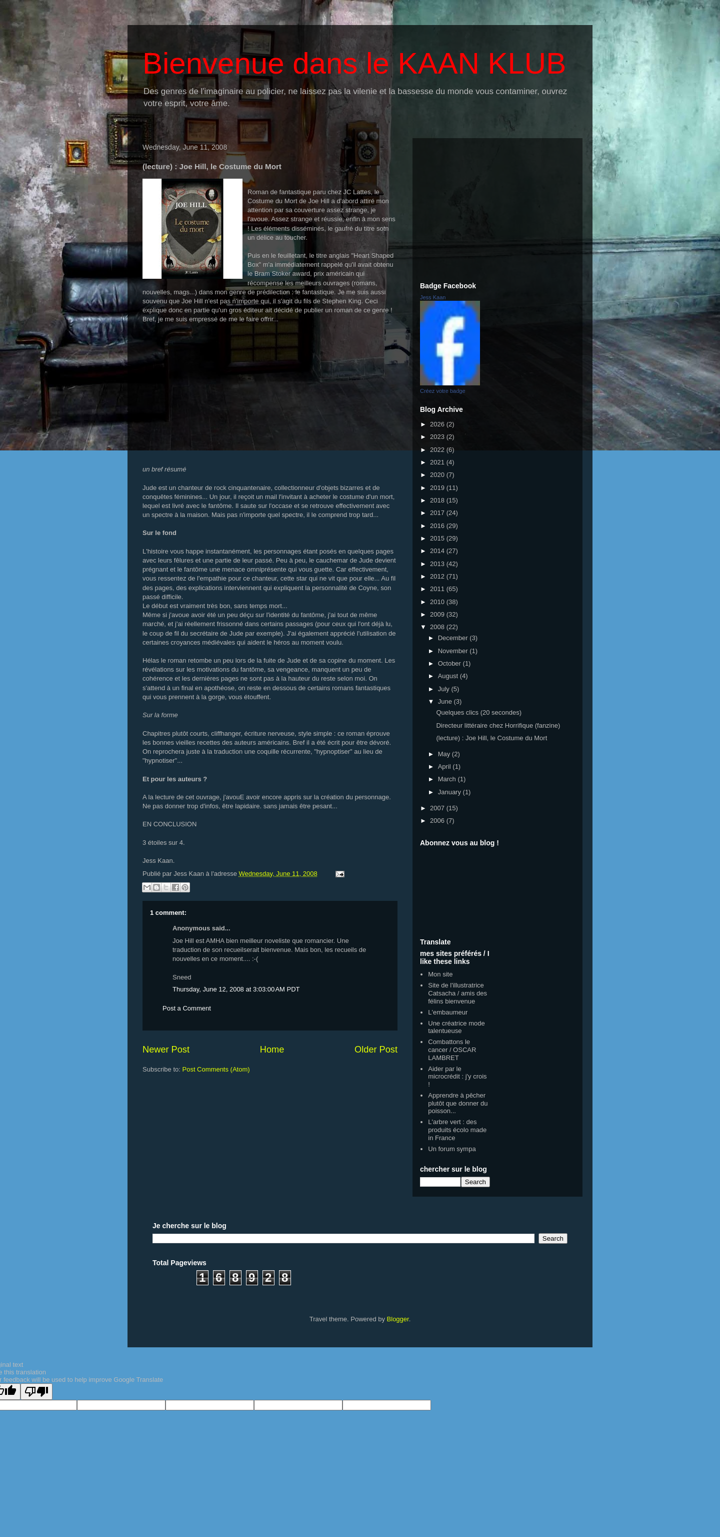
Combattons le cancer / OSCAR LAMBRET (452, 1049)
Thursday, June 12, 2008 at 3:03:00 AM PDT (236, 989)
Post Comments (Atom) (216, 1069)
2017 (438, 513)
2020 (438, 474)
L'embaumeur (448, 1012)
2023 (438, 436)
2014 (438, 551)
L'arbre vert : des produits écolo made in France (457, 1129)
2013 (438, 564)
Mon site (440, 974)
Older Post (376, 1050)
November (454, 651)
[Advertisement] (497, 208)
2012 (438, 576)
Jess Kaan (433, 297)
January (450, 792)
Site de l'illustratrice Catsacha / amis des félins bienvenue (457, 992)
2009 (438, 614)
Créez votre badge (443, 391)
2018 (438, 500)
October (450, 663)
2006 (438, 820)
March (448, 779)
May (445, 754)
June (446, 701)
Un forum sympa (452, 1149)
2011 (438, 589)
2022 (438, 449)
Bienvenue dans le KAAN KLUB (354, 63)
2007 (438, 808)
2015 (438, 538)
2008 (438, 627)
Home (272, 1050)
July (445, 689)
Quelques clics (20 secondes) (479, 712)
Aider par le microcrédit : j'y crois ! (457, 1076)
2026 (438, 424)
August (449, 676)
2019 (438, 487)
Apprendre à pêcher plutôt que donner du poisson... (458, 1103)
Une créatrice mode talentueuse (456, 1027)
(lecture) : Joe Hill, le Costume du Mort (491, 738)
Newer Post (166, 1050)
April (445, 766)
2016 (438, 526)
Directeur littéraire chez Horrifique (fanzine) (498, 725)
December (454, 638)
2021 (438, 462)
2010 (438, 602)
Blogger (398, 1319)
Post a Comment (186, 1008)
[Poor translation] (36, 1391)
